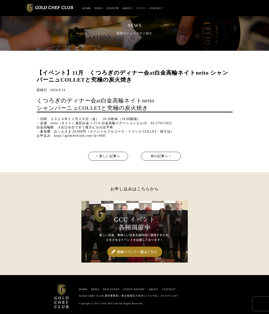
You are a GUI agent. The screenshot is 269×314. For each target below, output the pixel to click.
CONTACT (156, 8)
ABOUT (127, 8)
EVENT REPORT (134, 289)
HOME (87, 8)
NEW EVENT (111, 289)
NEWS (99, 8)
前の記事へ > (161, 156)
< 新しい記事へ (108, 156)
